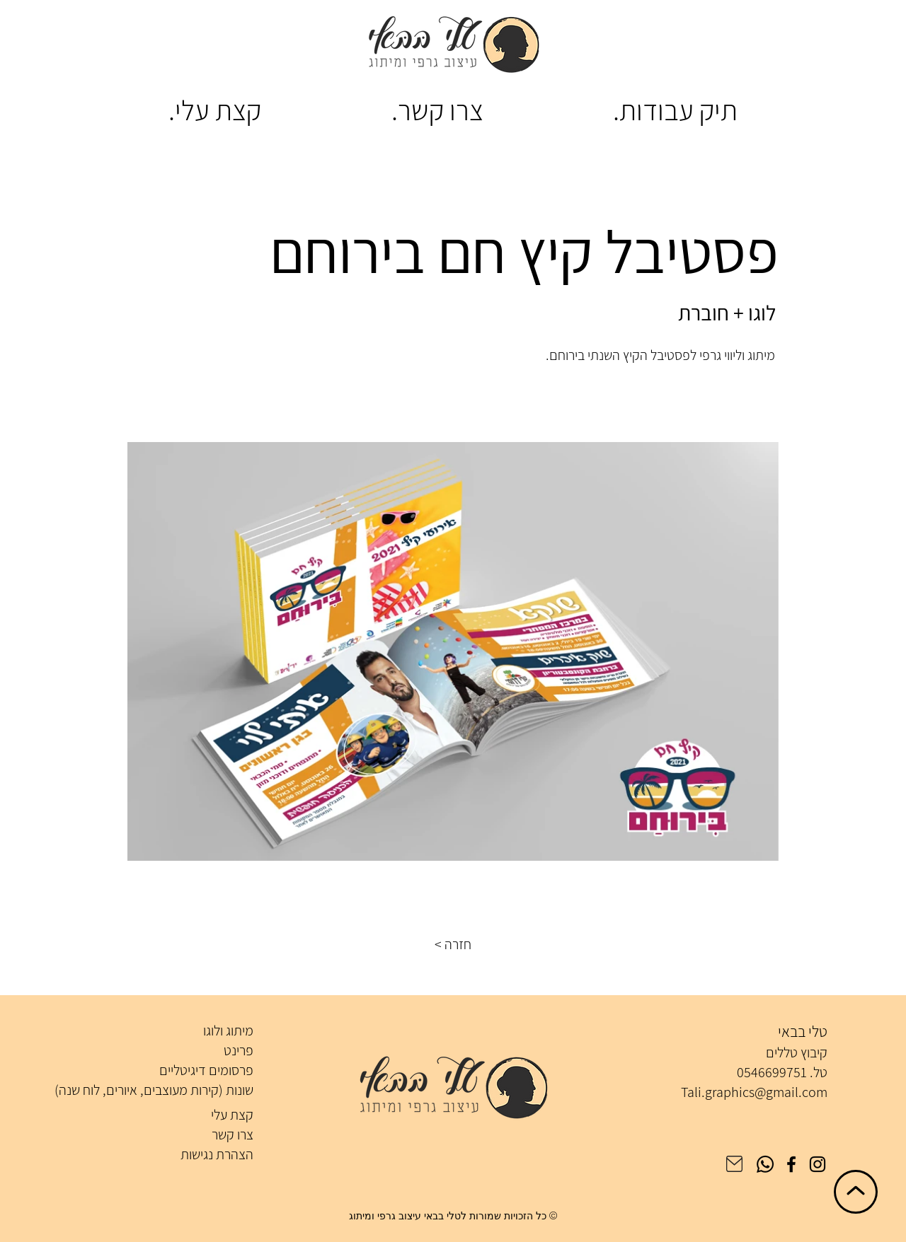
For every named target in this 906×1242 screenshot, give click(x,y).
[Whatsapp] (765, 1164)
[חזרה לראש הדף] (856, 1192)
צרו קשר (232, 1134)
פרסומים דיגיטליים (206, 1070)
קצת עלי (232, 1114)
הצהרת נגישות (216, 1154)
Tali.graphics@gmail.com (754, 1092)
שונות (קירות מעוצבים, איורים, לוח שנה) (154, 1090)
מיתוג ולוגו (228, 1030)
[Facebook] (791, 1164)
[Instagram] (817, 1164)
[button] (453, 944)
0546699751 (772, 1072)
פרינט (238, 1050)
